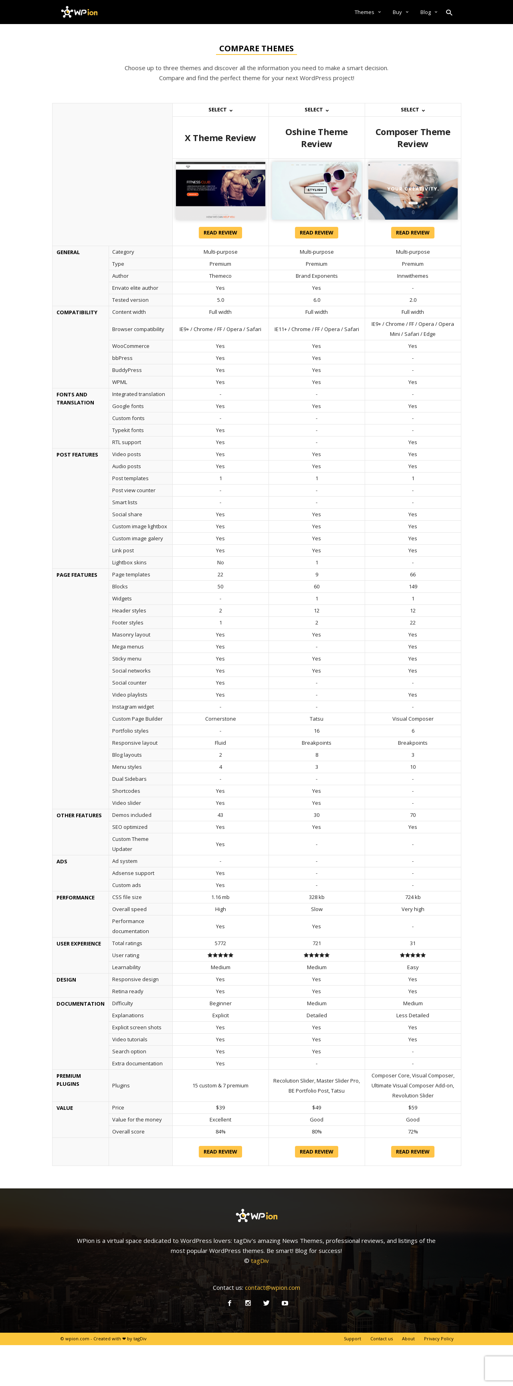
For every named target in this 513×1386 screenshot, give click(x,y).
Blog (428, 12)
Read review (220, 232)
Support (352, 1338)
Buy (400, 12)
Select (220, 109)
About (408, 1338)
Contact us (381, 1338)
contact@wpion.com (272, 1287)
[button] (449, 12)
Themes (368, 12)
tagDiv (260, 1261)
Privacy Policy (439, 1338)
